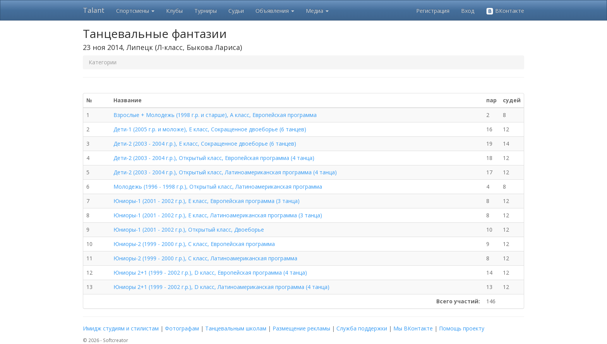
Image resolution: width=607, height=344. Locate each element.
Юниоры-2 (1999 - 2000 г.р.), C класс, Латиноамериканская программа (205, 258)
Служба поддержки (361, 328)
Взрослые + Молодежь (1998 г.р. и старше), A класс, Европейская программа (215, 115)
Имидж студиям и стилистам (121, 328)
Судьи (236, 10)
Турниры (205, 10)
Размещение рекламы (301, 328)
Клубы (174, 10)
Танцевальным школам (235, 328)
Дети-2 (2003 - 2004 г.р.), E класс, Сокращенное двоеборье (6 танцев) (204, 143)
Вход (467, 10)
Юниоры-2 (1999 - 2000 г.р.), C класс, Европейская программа (194, 244)
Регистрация (432, 10)
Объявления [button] (274, 10)
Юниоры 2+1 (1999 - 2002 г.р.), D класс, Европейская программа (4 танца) (210, 272)
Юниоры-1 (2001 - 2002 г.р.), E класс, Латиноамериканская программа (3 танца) (217, 215)
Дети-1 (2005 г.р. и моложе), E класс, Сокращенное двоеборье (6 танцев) (209, 129)
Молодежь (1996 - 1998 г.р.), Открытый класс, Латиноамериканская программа (217, 186)
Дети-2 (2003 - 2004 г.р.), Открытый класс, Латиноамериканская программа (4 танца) (225, 172)
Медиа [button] (317, 10)
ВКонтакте (505, 11)
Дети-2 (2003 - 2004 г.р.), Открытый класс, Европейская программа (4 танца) (213, 158)
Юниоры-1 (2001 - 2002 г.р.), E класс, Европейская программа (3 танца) (206, 201)
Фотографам (182, 328)
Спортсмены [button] (135, 10)
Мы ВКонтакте (413, 328)
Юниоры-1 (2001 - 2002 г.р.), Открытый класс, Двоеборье (188, 229)
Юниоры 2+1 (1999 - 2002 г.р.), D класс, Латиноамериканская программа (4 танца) (221, 287)
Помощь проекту (461, 328)
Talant (94, 10)
